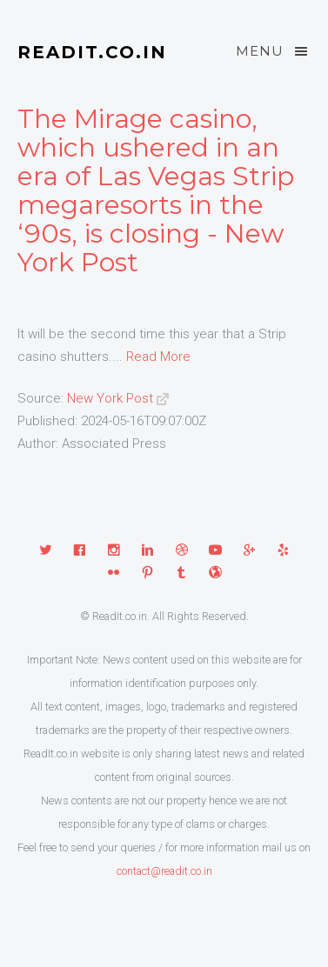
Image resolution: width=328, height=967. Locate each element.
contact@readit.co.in (164, 870)
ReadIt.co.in (92, 52)
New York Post (110, 398)
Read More (158, 356)
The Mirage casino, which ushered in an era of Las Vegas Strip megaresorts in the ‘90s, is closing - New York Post (155, 190)
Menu (273, 51)
